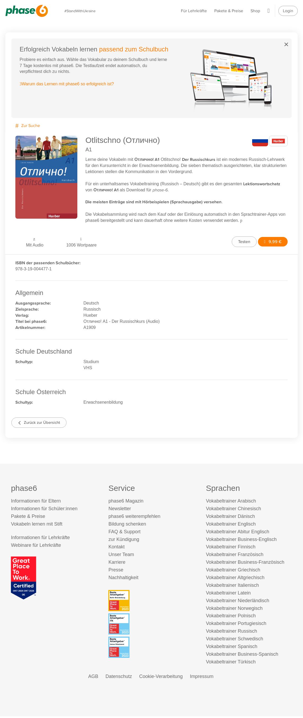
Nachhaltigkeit (123, 579)
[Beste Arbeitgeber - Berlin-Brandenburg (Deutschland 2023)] (152, 602)
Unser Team (121, 556)
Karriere (116, 563)
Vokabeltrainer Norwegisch (234, 609)
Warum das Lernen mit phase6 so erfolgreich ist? (67, 84)
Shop (255, 11)
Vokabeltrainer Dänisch (230, 518)
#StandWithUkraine (80, 11)
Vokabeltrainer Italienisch (232, 586)
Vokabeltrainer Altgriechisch (235, 579)
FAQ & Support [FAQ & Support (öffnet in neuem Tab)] (124, 533)
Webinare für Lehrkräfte (36, 546)
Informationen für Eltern (36, 502)
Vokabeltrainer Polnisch (231, 617)
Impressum (201, 677)
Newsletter (119, 510)
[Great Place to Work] (23, 579)
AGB (93, 677)
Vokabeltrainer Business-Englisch (241, 540)
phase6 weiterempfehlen (134, 518)
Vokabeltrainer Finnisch (230, 548)
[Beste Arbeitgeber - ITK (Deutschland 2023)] (152, 625)
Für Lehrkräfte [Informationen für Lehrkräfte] (194, 11)
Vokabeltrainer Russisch (231, 632)
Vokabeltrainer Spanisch (231, 648)
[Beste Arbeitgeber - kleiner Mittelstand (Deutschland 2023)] (152, 648)
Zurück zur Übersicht (40, 423)
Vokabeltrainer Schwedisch (234, 640)
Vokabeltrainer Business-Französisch (245, 563)
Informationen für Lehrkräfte (40, 539)
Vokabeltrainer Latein (228, 594)
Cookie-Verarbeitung (161, 677)
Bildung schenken (127, 525)
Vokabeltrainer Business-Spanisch (242, 655)
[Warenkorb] (268, 10)
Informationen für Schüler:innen (44, 510)
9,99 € (272, 241)
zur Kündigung (123, 540)
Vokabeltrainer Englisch (231, 525)
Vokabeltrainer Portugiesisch (236, 625)
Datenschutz (118, 677)
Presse (115, 571)
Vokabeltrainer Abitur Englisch (237, 533)
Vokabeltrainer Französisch (234, 556)
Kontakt (116, 548)
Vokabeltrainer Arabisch (231, 502)
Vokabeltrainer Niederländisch (237, 602)
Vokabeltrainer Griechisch (233, 571)
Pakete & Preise (228, 11)
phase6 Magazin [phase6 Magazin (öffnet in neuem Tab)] (125, 502)
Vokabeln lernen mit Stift (36, 525)
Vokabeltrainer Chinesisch (233, 510)
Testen (243, 241)
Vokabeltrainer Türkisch (231, 663)
